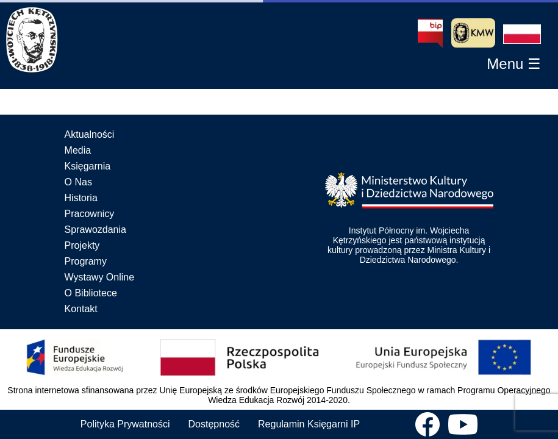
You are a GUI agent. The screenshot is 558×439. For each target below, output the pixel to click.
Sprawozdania (95, 229)
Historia (81, 198)
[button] (522, 34)
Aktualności (90, 134)
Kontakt (81, 309)
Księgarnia (88, 166)
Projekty (82, 245)
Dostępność (214, 424)
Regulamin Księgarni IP (309, 424)
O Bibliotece (91, 293)
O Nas (78, 182)
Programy (86, 261)
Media (78, 150)
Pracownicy (90, 214)
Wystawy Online (100, 277)
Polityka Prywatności (125, 424)
